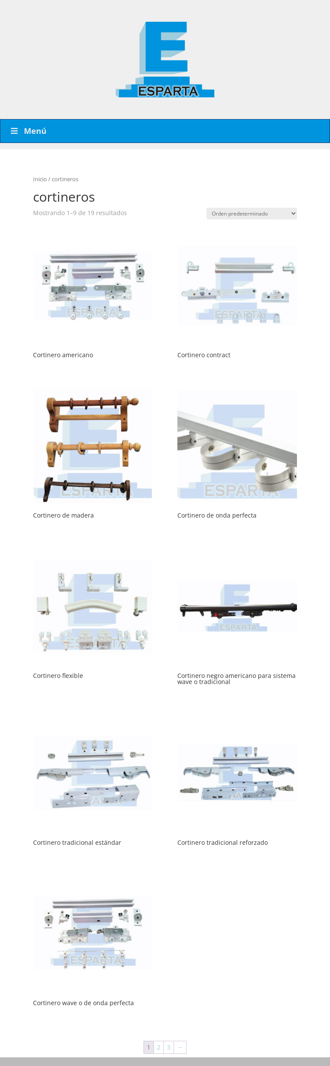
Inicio (40, 179)
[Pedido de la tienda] (252, 213)
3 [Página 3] (168, 1047)
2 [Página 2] (158, 1047)
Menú (28, 131)
